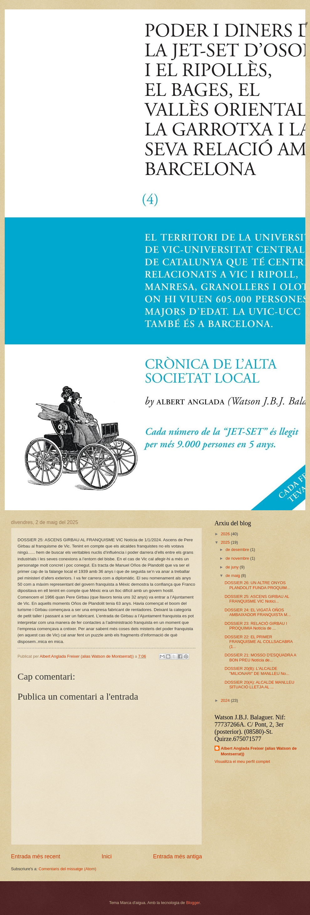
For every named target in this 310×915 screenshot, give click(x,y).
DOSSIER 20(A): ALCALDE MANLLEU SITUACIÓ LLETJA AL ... (259, 684)
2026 (226, 534)
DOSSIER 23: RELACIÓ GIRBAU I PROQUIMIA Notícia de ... (256, 625)
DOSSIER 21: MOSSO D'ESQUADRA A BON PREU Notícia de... (260, 657)
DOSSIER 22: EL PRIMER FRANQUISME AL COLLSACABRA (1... (258, 642)
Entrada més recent (35, 856)
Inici (106, 856)
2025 (226, 542)
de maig (233, 575)
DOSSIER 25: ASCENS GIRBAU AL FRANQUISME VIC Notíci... (257, 599)
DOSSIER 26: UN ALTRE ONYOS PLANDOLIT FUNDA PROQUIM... (257, 585)
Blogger (193, 902)
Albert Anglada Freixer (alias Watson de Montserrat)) (259, 751)
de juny (232, 567)
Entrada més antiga (177, 856)
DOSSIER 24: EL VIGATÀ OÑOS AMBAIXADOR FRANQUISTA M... (258, 612)
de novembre (237, 558)
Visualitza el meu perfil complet (242, 761)
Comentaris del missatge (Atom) (67, 868)
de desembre (237, 549)
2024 (226, 700)
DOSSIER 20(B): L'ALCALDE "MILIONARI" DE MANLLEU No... (257, 671)
